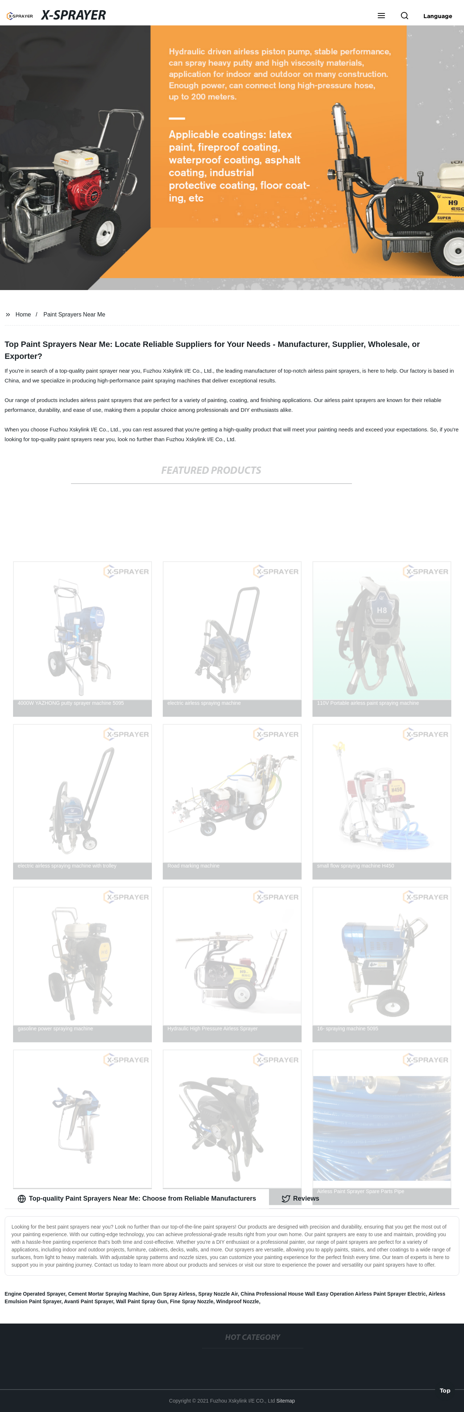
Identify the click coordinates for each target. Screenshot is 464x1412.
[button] (381, 16)
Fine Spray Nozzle (192, 1301)
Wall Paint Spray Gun (141, 1301)
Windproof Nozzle (237, 1301)
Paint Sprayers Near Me (74, 314)
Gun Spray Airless (173, 1294)
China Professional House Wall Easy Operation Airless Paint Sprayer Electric (333, 1294)
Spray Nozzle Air (218, 1294)
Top (445, 1390)
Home (23, 314)
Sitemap (285, 1401)
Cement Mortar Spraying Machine (108, 1294)
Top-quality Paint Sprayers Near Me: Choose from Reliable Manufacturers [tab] (136, 1198)
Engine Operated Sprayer (35, 1294)
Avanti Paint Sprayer (88, 1301)
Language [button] (437, 16)
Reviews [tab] (300, 1198)
